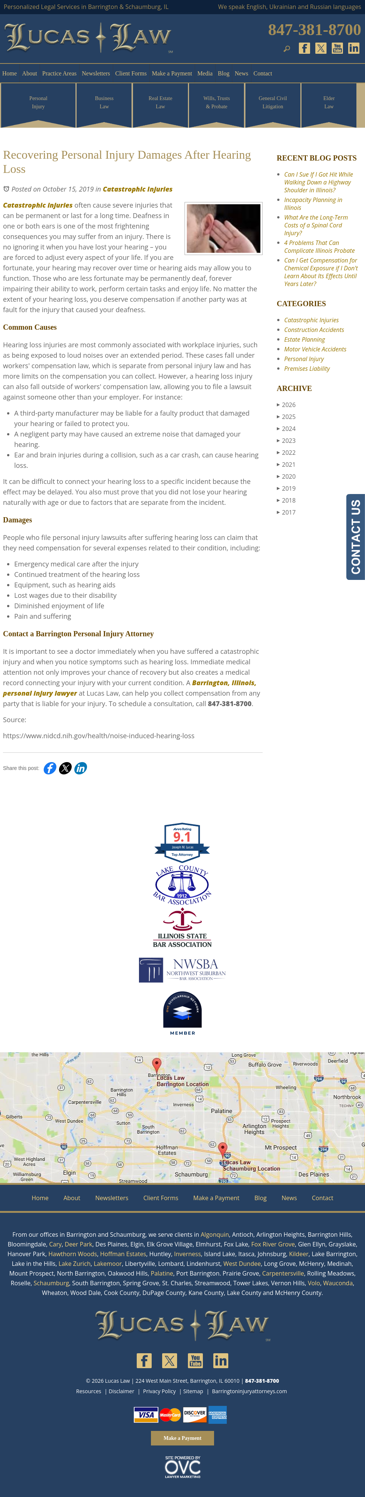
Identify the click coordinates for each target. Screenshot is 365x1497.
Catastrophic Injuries (138, 188)
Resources (88, 1391)
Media (205, 73)
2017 (286, 512)
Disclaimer (121, 1391)
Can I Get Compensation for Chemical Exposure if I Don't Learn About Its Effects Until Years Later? (321, 272)
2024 (286, 429)
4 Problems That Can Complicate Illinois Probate (319, 247)
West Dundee (242, 1264)
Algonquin (215, 1234)
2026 (286, 405)
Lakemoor (108, 1264)
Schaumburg (51, 1283)
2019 (286, 488)
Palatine (162, 1273)
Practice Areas (59, 73)
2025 (286, 417)
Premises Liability (307, 368)
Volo (314, 1283)
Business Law (104, 102)
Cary (55, 1244)
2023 (286, 441)
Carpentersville (283, 1273)
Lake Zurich (75, 1264)
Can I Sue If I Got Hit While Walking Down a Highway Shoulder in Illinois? (318, 182)
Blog (223, 73)
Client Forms (131, 73)
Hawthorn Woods (72, 1254)
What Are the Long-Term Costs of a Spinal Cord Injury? (316, 225)
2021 (286, 464)
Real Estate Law (160, 102)
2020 (286, 476)
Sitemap (193, 1391)
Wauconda (338, 1283)
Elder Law (329, 102)
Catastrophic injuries (37, 205)
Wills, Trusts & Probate (216, 102)
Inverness (187, 1254)
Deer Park (78, 1244)
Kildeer (299, 1254)
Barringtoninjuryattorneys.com (249, 1391)
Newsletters (96, 73)
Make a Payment (172, 73)
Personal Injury (38, 102)
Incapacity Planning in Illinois (313, 204)
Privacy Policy (159, 1391)
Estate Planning (304, 339)
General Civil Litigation (273, 102)
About (29, 73)
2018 (286, 500)
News (241, 73)
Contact (263, 73)
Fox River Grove (273, 1244)
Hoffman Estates (123, 1254)
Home (9, 73)
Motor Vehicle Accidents (315, 349)
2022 (286, 452)
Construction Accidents (314, 330)
